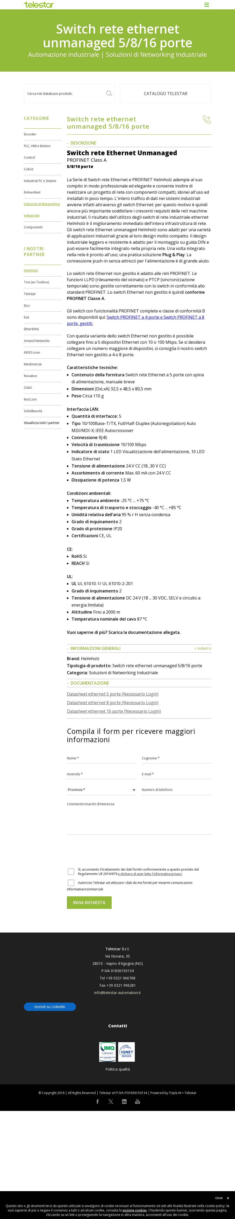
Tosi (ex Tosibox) (36, 282)
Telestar (30, 294)
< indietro (202, 756)
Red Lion (30, 399)
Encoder (30, 134)
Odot (28, 387)
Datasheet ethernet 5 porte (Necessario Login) (112, 802)
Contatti (117, 1134)
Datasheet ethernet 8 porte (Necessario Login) (112, 811)
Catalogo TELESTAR (165, 93)
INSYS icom (32, 352)
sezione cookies (135, 1210)
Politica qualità (117, 1177)
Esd (26, 317)
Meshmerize (33, 364)
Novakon (30, 376)
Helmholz (31, 270)
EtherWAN (31, 329)
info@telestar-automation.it (117, 1100)
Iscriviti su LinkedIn (49, 1115)
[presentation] (106, 959)
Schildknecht (33, 411)
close (219, 1198)
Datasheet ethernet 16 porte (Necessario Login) (114, 819)
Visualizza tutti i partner (42, 423)
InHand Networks (36, 341)
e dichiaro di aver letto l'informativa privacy (150, 982)
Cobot (28, 169)
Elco (27, 305)
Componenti (33, 227)
